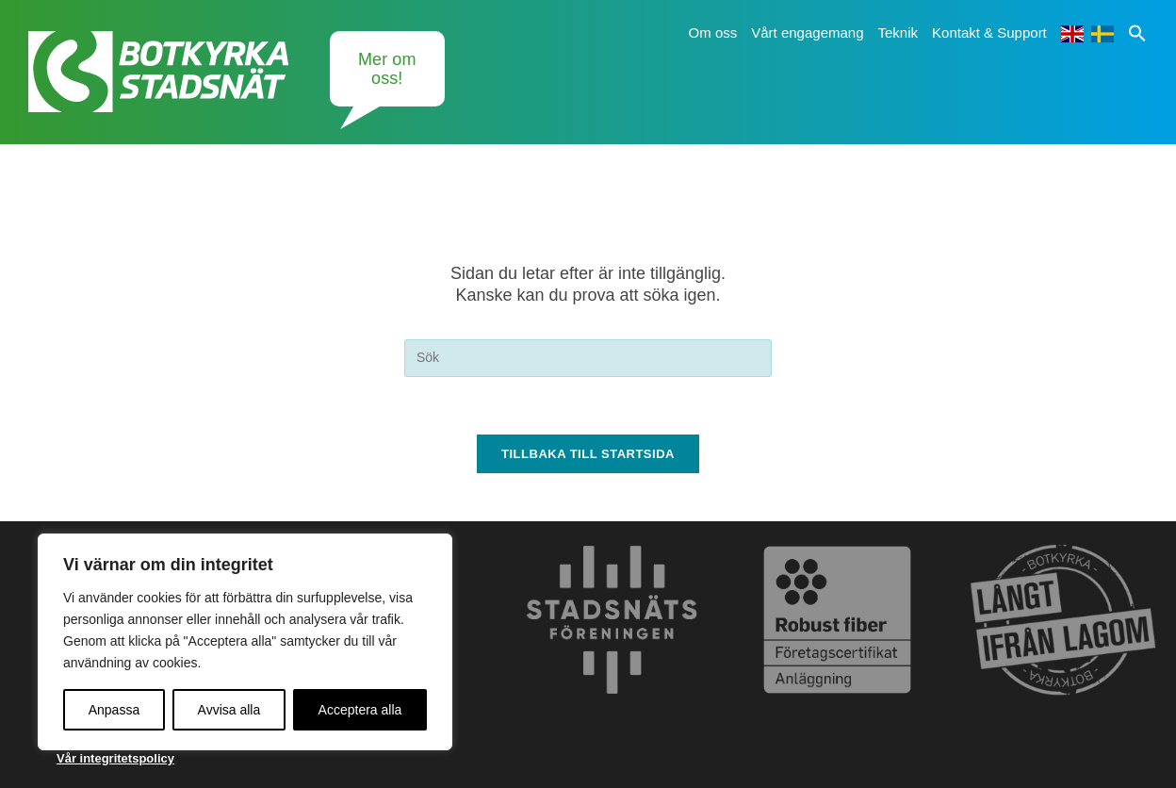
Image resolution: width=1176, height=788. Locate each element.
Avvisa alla (229, 709)
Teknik (898, 32)
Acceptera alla (360, 709)
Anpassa (114, 709)
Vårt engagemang (807, 32)
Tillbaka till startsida (588, 454)
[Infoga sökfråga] (588, 358)
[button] (1137, 33)
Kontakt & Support (989, 32)
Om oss (713, 32)
